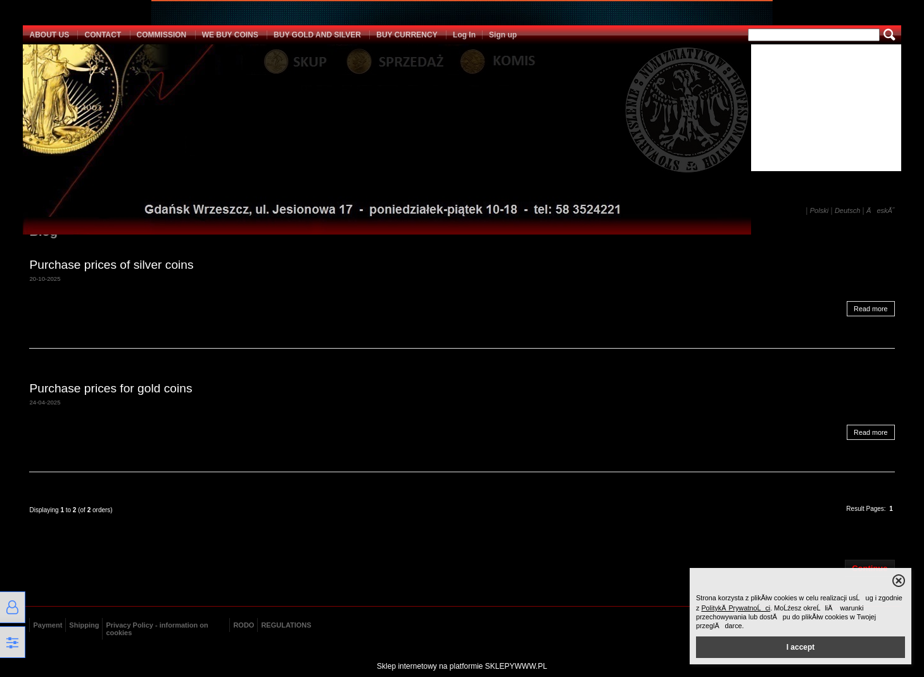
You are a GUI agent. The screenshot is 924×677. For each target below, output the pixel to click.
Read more (870, 309)
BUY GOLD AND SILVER (317, 34)
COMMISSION (162, 34)
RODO (243, 625)
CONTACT (102, 34)
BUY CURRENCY (406, 34)
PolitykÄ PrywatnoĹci (735, 608)
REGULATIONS (286, 625)
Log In (464, 34)
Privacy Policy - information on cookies (157, 628)
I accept (801, 647)
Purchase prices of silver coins (111, 264)
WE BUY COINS (230, 34)
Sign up (503, 34)
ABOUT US (49, 34)
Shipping (84, 625)
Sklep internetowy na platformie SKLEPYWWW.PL (462, 666)
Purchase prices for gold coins (110, 388)
